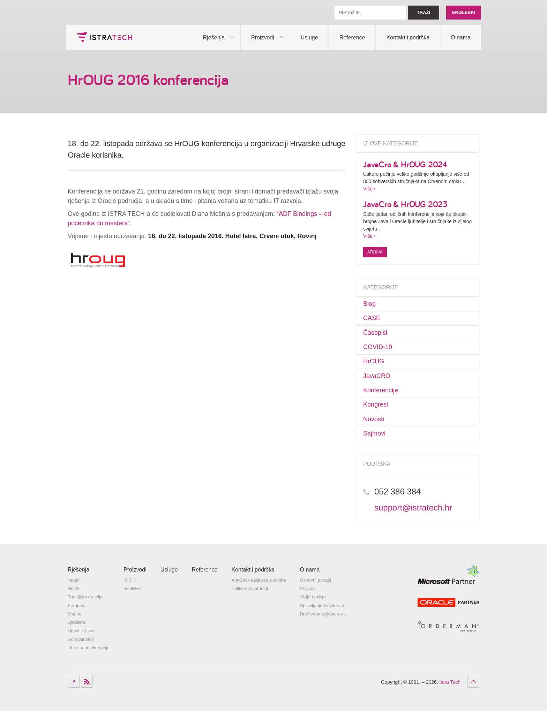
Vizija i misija (312, 596)
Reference (352, 37)
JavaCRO (376, 375)
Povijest (308, 588)
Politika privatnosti (249, 588)
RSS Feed (87, 682)
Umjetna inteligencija (89, 647)
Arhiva (375, 252)
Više (368, 188)
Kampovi (76, 605)
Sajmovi (374, 433)
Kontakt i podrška (407, 37)
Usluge (309, 37)
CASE (371, 318)
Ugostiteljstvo (81, 630)
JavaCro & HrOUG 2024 (405, 164)
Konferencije (380, 390)
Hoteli (73, 580)
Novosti (373, 419)
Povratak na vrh (473, 682)
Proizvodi (262, 37)
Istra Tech (104, 37)
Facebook (74, 682)
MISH (129, 580)
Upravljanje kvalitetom (322, 605)
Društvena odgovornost (323, 614)
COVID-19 (377, 346)
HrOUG (373, 361)
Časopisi (375, 332)
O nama (461, 37)
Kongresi (375, 404)
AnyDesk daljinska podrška (258, 580)
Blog (369, 303)
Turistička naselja (85, 596)
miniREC (132, 588)
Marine (75, 614)
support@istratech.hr (413, 507)
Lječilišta (76, 622)
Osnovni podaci (315, 580)
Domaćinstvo (81, 639)
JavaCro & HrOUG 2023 (405, 204)
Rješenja (214, 37)
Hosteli (75, 588)
